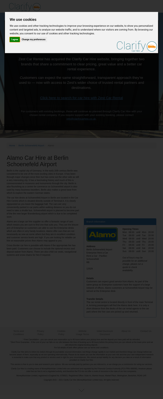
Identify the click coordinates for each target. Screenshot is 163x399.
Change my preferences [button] (33, 39)
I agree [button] (14, 39)
